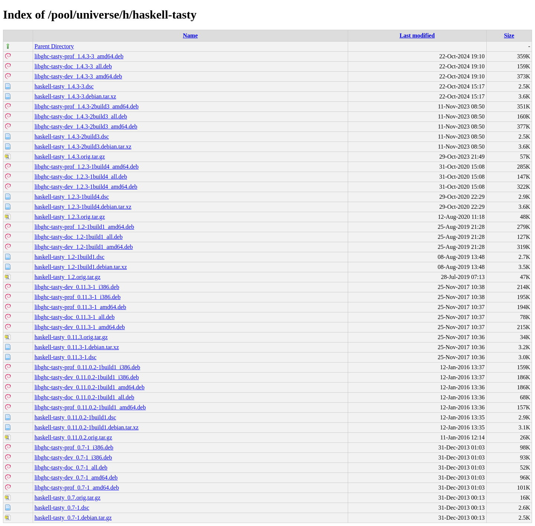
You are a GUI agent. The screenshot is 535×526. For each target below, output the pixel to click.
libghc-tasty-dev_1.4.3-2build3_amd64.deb (86, 126)
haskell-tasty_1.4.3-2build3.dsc (72, 136)
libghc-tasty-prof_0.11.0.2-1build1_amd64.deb (90, 407)
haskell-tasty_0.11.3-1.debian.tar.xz (77, 347)
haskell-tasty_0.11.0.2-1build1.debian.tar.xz (87, 427)
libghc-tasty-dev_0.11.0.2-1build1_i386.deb (87, 377)
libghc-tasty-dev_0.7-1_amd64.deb (76, 477)
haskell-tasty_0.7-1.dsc (62, 507)
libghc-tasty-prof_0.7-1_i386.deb (74, 447)
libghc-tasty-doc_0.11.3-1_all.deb (75, 317)
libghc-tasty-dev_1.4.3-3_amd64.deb (78, 76)
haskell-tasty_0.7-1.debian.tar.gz (73, 517)
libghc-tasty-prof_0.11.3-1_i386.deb (78, 297)
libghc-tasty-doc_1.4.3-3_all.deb (73, 66)
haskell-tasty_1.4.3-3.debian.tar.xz (75, 96)
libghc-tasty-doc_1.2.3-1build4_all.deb (81, 176)
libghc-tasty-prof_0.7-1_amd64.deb (77, 487)
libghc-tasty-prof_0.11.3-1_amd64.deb (80, 307)
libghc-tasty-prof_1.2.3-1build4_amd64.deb (87, 166)
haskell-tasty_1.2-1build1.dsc (69, 257)
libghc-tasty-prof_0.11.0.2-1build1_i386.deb (87, 367)
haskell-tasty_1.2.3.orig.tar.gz (70, 217)
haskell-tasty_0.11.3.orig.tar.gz (71, 337)
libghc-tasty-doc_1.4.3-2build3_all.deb (81, 116)
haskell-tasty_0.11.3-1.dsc (66, 357)
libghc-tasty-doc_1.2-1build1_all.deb (79, 237)
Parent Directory (54, 46)
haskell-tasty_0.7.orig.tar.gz (68, 497)
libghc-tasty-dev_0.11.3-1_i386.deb (77, 287)
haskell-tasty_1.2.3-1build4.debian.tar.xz (83, 207)
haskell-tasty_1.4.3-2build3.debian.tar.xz (83, 146)
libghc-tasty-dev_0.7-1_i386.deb (73, 457)
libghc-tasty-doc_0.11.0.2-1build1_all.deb (84, 397)
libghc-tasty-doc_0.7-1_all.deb (71, 467)
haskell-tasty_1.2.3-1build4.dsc (72, 197)
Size (509, 35)
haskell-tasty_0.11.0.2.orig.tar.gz (73, 437)
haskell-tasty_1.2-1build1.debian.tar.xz (81, 267)
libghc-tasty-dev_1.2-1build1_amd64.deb (84, 247)
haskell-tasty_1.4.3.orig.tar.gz (70, 156)
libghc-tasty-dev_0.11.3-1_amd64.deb (80, 327)
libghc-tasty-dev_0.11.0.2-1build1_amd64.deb (90, 387)
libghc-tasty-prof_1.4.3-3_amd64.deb (79, 56)
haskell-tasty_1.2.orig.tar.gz (68, 277)
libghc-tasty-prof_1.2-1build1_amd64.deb (84, 227)
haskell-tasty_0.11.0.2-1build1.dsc (75, 417)
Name (190, 35)
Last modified (417, 35)
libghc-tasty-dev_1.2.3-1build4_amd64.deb (86, 187)
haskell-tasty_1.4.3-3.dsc (64, 86)
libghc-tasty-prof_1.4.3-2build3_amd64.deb (87, 106)
